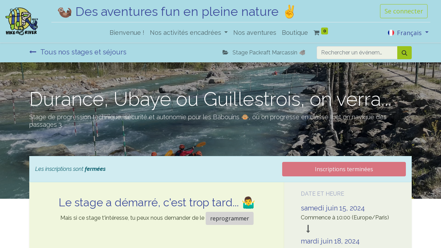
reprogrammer (229, 218)
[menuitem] (127, 32)
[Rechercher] (404, 52)
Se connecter (403, 11)
